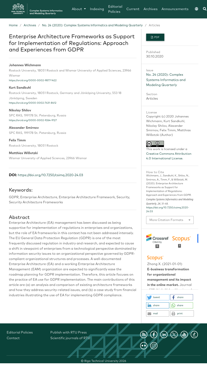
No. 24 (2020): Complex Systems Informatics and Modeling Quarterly (92, 25)
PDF (156, 37)
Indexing (97, 9)
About (77, 9)
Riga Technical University (105, 361)
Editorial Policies (115, 9)
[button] (157, 297)
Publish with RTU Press (68, 332)
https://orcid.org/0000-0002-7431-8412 (32, 103)
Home (13, 25)
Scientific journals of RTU (70, 338)
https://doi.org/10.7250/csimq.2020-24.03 (50, 175)
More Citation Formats (166, 220)
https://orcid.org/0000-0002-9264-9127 (33, 120)
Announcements (175, 9)
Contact (13, 338)
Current (132, 9)
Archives (150, 9)
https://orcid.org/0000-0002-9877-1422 (33, 80)
